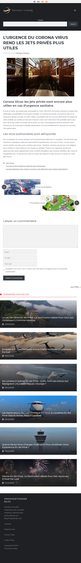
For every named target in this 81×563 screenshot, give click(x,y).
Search (40, 20)
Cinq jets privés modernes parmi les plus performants (26, 166)
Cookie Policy (9, 540)
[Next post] (77, 203)
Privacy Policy (9, 535)
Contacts (7, 524)
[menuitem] (34, 1)
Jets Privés (10, 163)
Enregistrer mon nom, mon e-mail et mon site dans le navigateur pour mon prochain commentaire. (36, 270)
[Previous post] (4, 187)
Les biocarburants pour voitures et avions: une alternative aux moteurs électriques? (37, 169)
